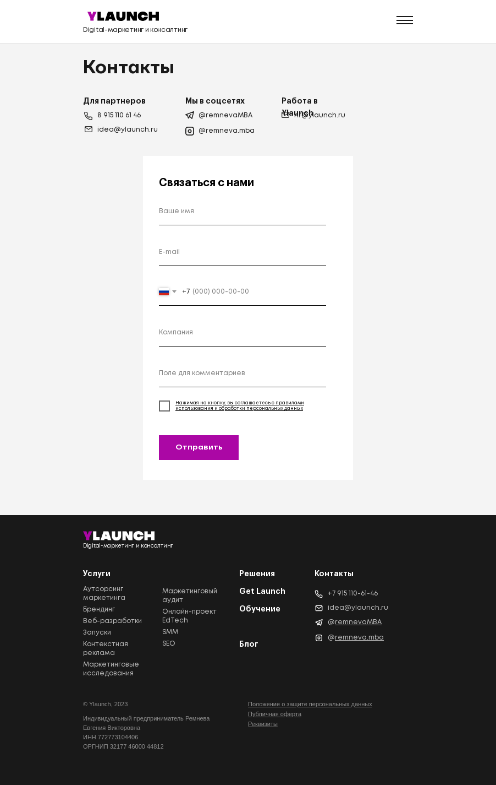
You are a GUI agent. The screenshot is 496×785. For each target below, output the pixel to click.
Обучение (259, 609)
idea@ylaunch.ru (127, 130)
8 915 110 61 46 (119, 115)
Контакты (334, 573)
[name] (242, 211)
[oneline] (242, 333)
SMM (170, 632)
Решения (257, 573)
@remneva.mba (227, 131)
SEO (168, 644)
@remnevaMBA (225, 115)
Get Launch (262, 591)
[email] (242, 252)
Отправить (199, 447)
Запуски (97, 633)
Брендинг (99, 610)
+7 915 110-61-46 (353, 594)
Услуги (97, 573)
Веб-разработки (112, 621)
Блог (248, 644)
